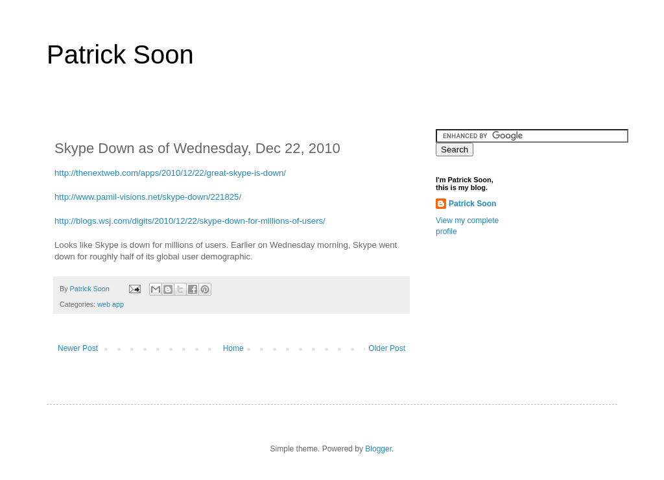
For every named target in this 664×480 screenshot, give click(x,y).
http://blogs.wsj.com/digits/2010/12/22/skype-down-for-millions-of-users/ (190, 221)
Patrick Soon (120, 54)
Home (233, 348)
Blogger (378, 448)
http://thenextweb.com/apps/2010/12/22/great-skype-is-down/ (170, 173)
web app (110, 304)
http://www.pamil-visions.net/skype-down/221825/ (147, 197)
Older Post (386, 348)
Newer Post (78, 348)
